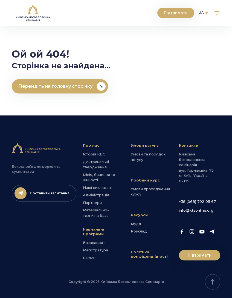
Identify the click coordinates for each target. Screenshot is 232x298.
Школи (89, 258)
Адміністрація (96, 195)
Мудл (136, 224)
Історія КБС (94, 154)
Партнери (92, 202)
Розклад (139, 231)
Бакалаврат (94, 242)
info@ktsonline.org (196, 210)
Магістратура (95, 250)
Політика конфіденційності (149, 254)
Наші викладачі (97, 187)
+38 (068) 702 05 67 (197, 201)
